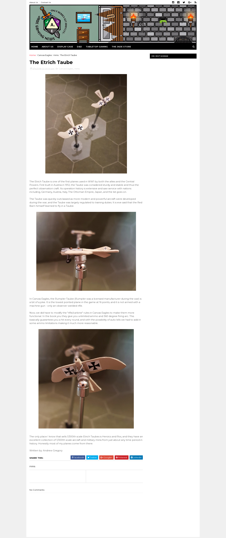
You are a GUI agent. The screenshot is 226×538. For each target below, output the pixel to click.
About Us (33, 2)
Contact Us (46, 2)
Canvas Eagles (44, 55)
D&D (79, 46)
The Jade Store (121, 46)
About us (47, 46)
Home (34, 46)
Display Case (65, 46)
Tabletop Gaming (97, 46)
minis (56, 55)
